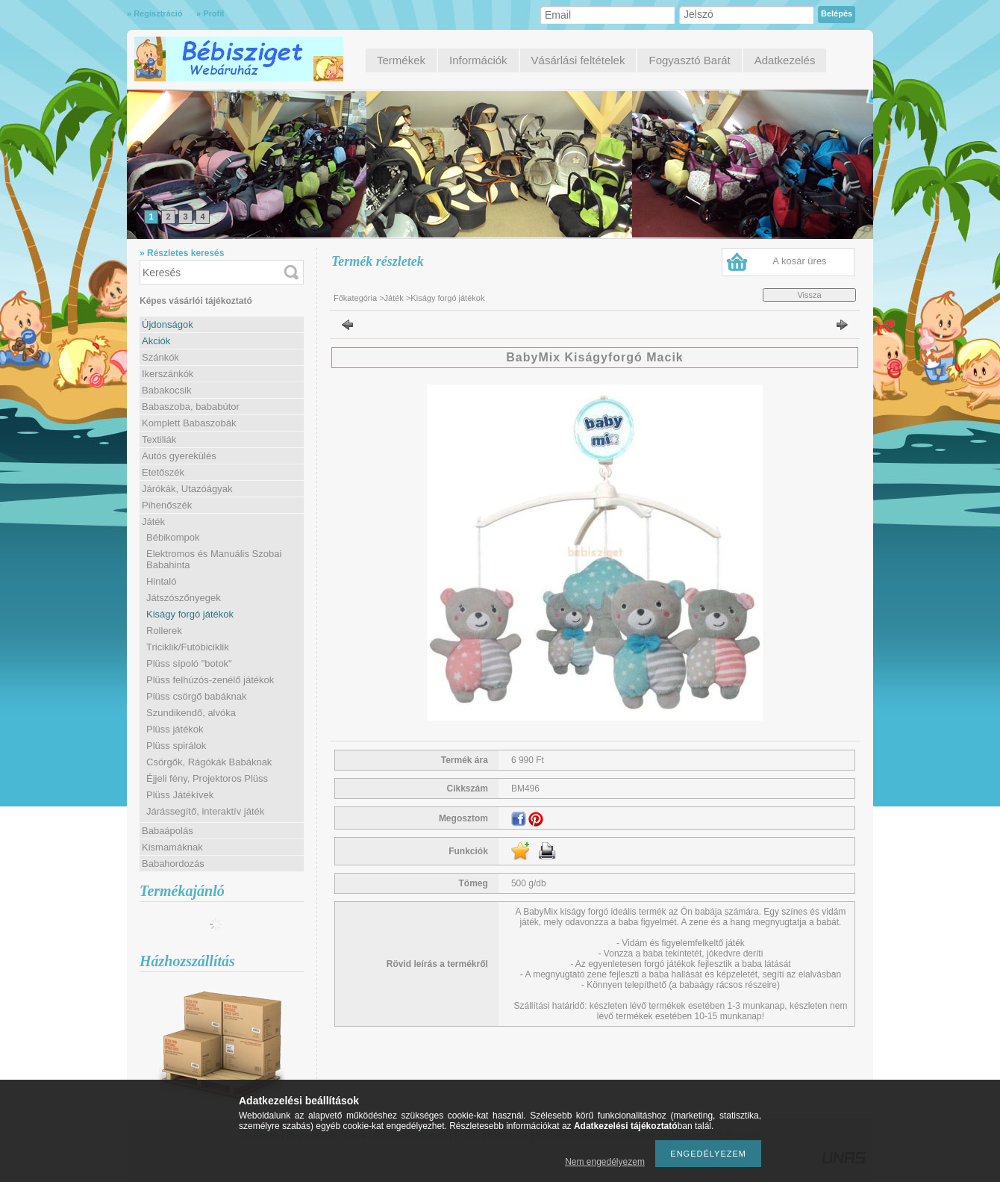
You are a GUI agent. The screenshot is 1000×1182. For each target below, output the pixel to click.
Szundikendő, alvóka (191, 712)
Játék (394, 297)
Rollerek (164, 630)
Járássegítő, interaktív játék (205, 811)
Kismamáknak (172, 847)
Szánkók (160, 357)
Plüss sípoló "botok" (189, 663)
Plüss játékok (175, 729)
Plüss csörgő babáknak (196, 696)
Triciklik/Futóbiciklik (187, 647)
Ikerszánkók (167, 373)
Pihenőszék (167, 505)
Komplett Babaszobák (189, 423)
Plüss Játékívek (179, 794)
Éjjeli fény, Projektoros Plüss (207, 778)
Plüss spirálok (176, 745)
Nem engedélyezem (605, 1162)
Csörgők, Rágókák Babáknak (209, 762)
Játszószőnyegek (183, 597)
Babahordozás (173, 863)
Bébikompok (173, 537)
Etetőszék (163, 472)
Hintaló (161, 581)
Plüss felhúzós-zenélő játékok (210, 679)
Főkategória (355, 297)
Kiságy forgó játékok (190, 614)
